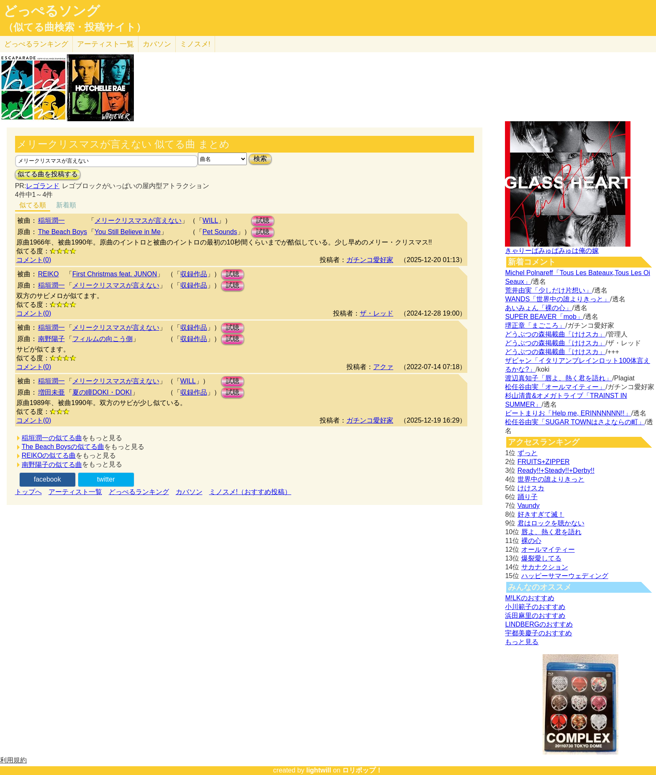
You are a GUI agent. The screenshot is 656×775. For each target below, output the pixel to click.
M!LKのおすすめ (529, 598)
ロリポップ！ (362, 770)
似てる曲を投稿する (48, 174)
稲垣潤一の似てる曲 (52, 437)
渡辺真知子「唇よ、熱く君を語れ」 (558, 378)
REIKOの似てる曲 (49, 455)
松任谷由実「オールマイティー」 (555, 386)
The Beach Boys (62, 231)
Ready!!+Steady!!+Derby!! (556, 470)
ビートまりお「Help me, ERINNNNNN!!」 (568, 413)
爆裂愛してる (541, 558)
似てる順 (32, 205)
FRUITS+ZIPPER (544, 461)
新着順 (66, 205)
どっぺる (36, 44)
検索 (260, 158)
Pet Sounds (219, 231)
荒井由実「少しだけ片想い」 (548, 290)
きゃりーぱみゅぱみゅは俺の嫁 (552, 250)
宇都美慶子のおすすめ (538, 633)
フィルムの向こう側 (102, 338)
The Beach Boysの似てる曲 (63, 446)
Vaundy (529, 505)
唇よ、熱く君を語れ (551, 531)
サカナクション (544, 567)
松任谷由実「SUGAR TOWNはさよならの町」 (575, 422)
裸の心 (531, 540)
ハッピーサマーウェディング (564, 575)
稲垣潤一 (51, 220)
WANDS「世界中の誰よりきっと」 (557, 299)
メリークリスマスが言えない (138, 220)
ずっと (528, 452)
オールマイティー (548, 549)
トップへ (28, 491)
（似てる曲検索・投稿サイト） (74, 27)
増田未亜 (51, 392)
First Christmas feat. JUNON (114, 274)
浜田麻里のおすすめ (535, 615)
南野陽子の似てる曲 (52, 464)
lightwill (318, 770)
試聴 (262, 220)
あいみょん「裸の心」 (538, 307)
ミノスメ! (195, 44)
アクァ (383, 366)
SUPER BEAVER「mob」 (544, 316)
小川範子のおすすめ (535, 606)
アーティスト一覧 (75, 491)
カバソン (157, 44)
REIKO (48, 274)
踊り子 (528, 496)
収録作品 (193, 274)
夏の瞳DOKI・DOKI (102, 392)
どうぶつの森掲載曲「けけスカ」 (555, 334)
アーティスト (105, 44)
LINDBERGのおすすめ (539, 624)
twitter (106, 479)
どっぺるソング (51, 10)
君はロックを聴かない (551, 523)
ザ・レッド (376, 313)
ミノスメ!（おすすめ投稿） (250, 491)
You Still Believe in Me (128, 231)
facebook (47, 479)
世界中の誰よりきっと (551, 479)
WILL (210, 220)
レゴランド (42, 185)
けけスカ (531, 488)
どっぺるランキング (139, 491)
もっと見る (521, 641)
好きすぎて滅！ (541, 514)
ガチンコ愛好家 (369, 259)
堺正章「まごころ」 (535, 325)
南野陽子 (51, 338)
